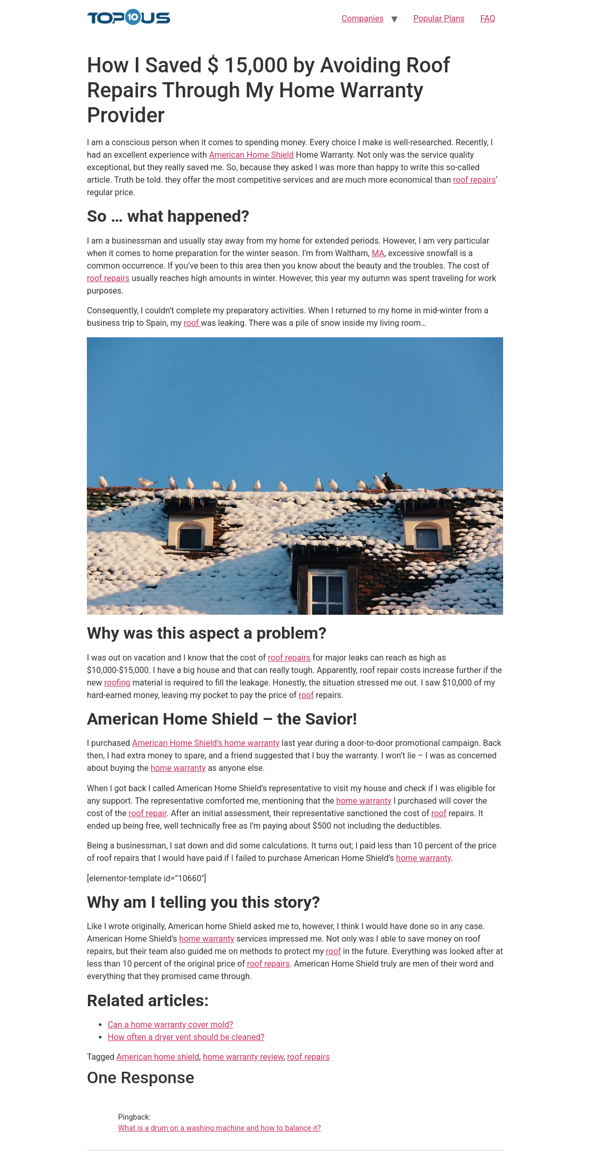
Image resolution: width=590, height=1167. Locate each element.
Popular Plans (439, 18)
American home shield (158, 1057)
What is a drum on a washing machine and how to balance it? (219, 1128)
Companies (363, 18)
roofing (117, 683)
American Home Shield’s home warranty (205, 743)
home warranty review (243, 1057)
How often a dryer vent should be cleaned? (186, 1037)
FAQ (487, 18)
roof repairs (474, 180)
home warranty (178, 768)
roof (192, 323)
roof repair (147, 813)
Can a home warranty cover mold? (170, 1025)
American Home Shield (251, 155)
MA (377, 253)
